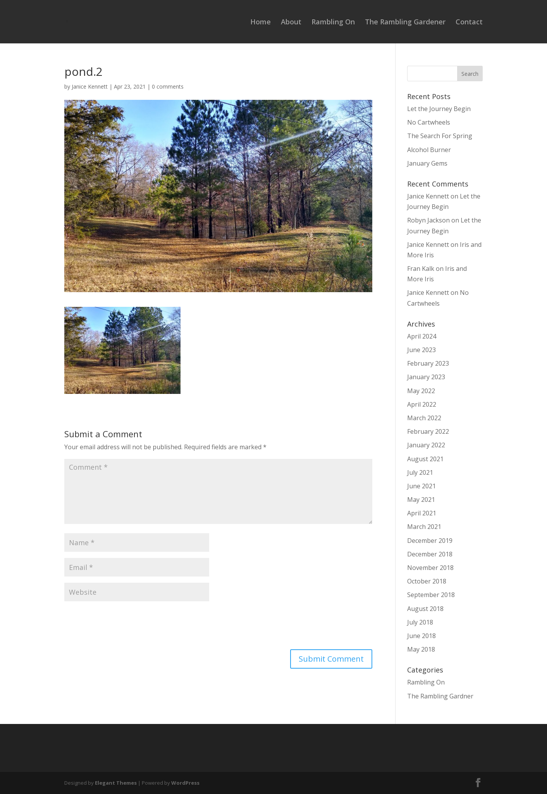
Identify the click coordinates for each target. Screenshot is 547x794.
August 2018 (425, 608)
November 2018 (430, 567)
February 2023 (428, 363)
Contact (469, 22)
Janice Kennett (90, 86)
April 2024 (421, 336)
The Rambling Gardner (440, 696)
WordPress (185, 782)
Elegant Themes (116, 782)
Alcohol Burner (429, 149)
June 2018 (421, 635)
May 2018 (421, 649)
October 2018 (426, 581)
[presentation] (123, 626)
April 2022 (421, 404)
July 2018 (420, 622)
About (291, 22)
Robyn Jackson (428, 220)
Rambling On (333, 22)
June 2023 (421, 350)
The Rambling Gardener (405, 22)
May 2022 (421, 391)
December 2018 (429, 554)
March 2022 (424, 418)
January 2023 (426, 377)
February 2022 (428, 431)
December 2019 (429, 540)
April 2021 (421, 513)
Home (260, 22)
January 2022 (426, 445)
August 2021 (425, 459)
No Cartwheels (428, 122)
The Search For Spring (439, 136)
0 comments (168, 86)
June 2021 (421, 486)
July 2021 (420, 472)
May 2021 (421, 499)
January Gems (427, 163)
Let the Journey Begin (439, 108)
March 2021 (424, 526)
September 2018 (431, 594)
